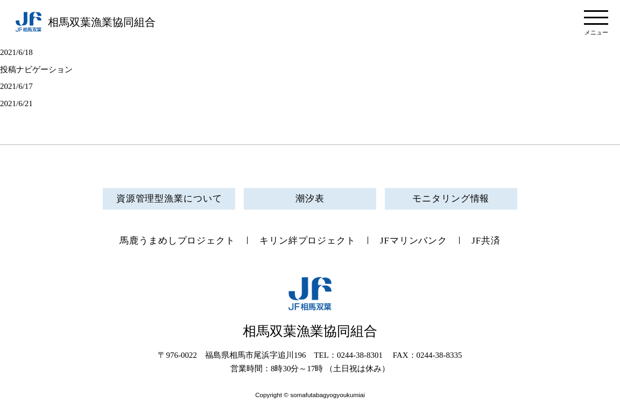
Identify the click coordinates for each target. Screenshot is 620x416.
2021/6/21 (16, 103)
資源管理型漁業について (169, 198)
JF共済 (486, 240)
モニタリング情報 (450, 198)
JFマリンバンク (413, 240)
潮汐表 (310, 198)
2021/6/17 (16, 86)
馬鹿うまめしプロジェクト (177, 240)
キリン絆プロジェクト (307, 240)
